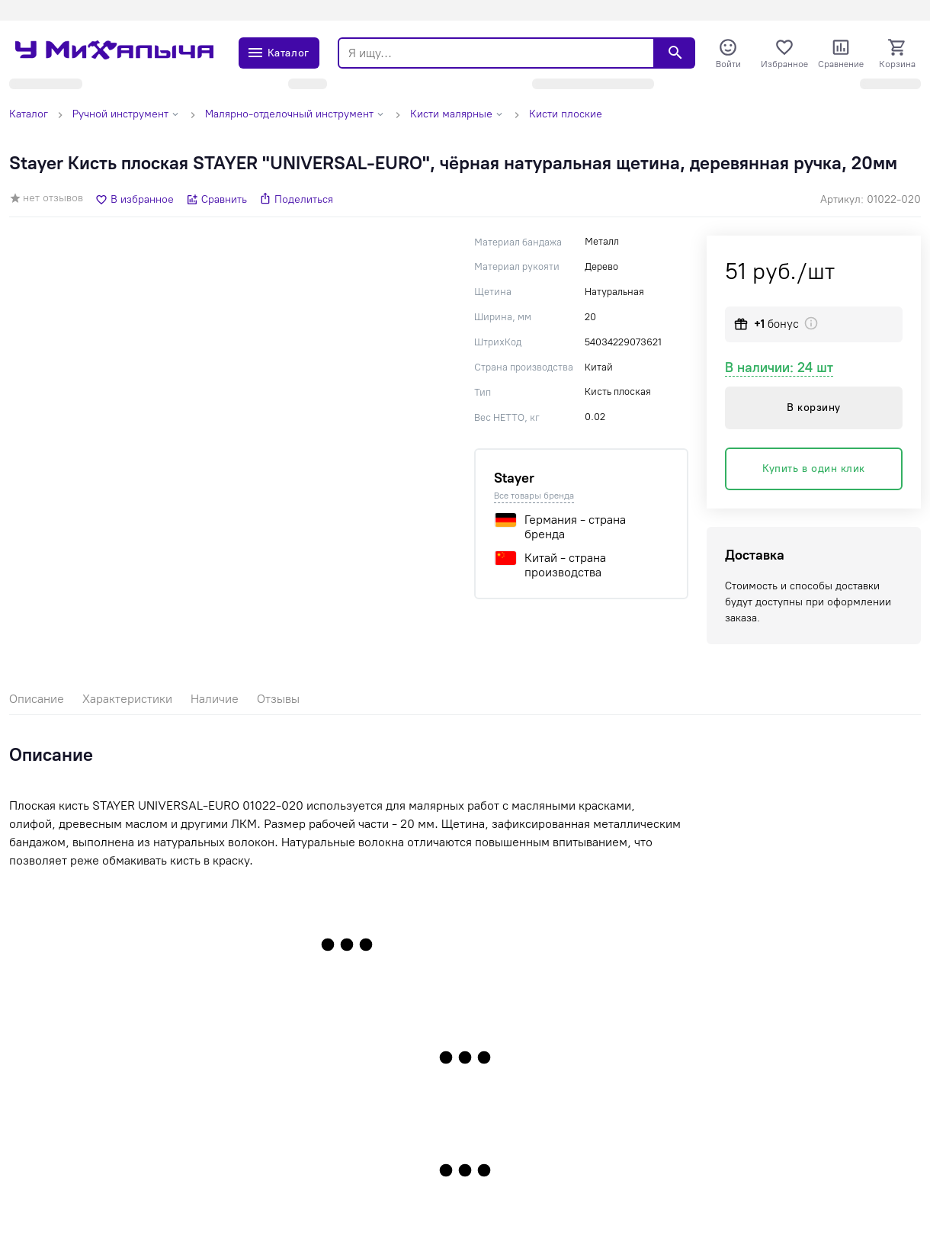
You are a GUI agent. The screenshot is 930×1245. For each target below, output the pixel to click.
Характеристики (127, 698)
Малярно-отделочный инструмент (289, 113)
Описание (36, 698)
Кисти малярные (451, 113)
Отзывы (278, 698)
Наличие (215, 698)
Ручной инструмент (120, 113)
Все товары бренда (534, 495)
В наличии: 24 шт (779, 367)
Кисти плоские (565, 113)
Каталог (28, 113)
